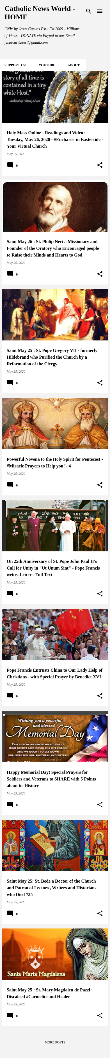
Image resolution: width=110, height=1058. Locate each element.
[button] (100, 165)
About (74, 65)
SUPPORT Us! (15, 65)
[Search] (88, 11)
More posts (55, 1042)
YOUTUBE (47, 65)
